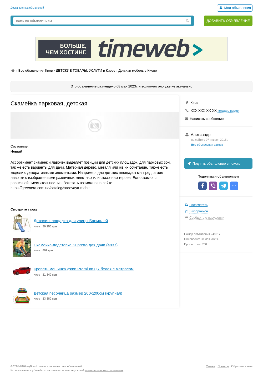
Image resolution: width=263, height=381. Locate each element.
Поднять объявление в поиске (213, 163)
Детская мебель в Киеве (137, 70)
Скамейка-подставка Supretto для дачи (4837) (76, 245)
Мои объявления (235, 8)
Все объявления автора (207, 144)
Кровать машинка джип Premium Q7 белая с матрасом (84, 269)
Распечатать (198, 205)
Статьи (210, 366)
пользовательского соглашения (104, 370)
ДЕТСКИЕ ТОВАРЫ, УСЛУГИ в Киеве (85, 70)
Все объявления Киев (35, 70)
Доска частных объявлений (27, 7)
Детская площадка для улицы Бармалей (71, 220)
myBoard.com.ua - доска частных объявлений (54, 366)
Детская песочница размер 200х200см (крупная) (78, 293)
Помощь (223, 366)
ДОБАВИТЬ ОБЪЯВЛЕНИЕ (228, 21)
